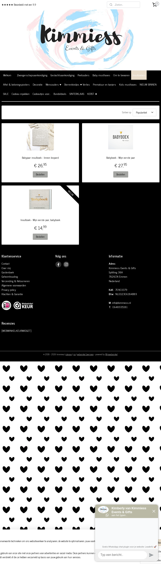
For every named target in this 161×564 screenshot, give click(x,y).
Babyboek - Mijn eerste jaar (120, 157)
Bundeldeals (60, 93)
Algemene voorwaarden (14, 285)
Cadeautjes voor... (41, 93)
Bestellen (40, 174)
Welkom (7, 75)
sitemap (69, 354)
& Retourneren (21, 281)
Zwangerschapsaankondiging (32, 75)
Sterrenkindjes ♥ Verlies (77, 84)
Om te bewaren (121, 75)
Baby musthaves (101, 75)
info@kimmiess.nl (121, 302)
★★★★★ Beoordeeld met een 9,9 (19, 5)
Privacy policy (9, 289)
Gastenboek (8, 272)
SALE (6, 93)
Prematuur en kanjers (104, 84)
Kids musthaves (128, 84)
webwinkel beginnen (85, 354)
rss (74, 354)
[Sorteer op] (144, 112)
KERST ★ (92, 93)
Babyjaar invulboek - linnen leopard (40, 157)
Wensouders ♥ (53, 84)
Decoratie (37, 84)
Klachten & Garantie (12, 294)
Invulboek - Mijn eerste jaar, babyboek (40, 220)
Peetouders (83, 75)
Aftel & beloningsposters (16, 84)
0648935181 (120, 307)
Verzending (7, 281)
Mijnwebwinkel (111, 354)
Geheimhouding (10, 276)
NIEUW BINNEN (148, 84)
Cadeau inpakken (20, 93)
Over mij (6, 268)
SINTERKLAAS (76, 93)
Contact (6, 263)
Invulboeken (139, 75)
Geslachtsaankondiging (62, 75)
